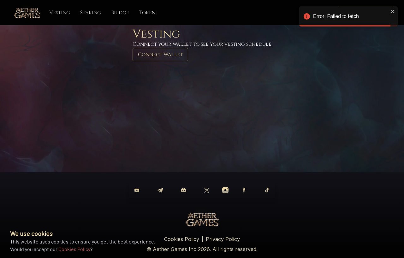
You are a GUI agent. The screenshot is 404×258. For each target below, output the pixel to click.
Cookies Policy (74, 249)
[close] (393, 11)
